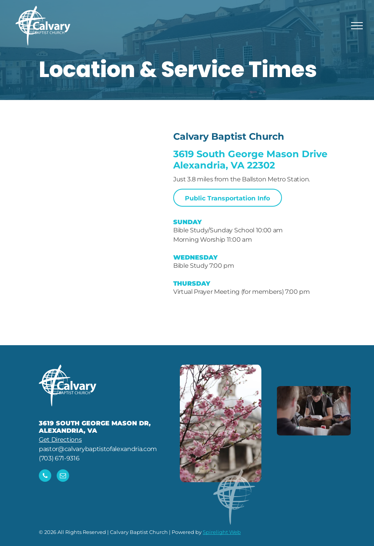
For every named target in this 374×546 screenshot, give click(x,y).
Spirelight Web (222, 532)
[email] (63, 476)
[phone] (45, 476)
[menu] (357, 26)
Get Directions (60, 439)
